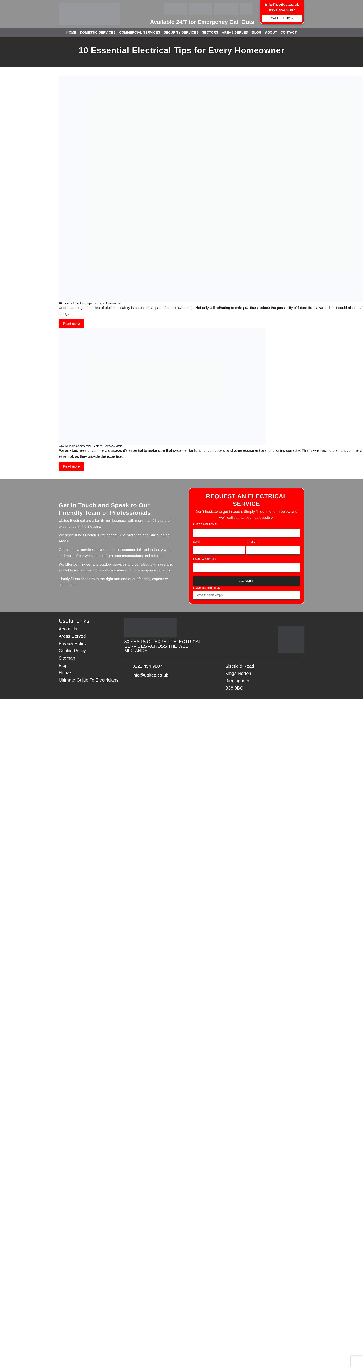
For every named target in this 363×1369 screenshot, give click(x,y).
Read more (71, 323)
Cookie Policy (72, 650)
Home (71, 32)
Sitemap (67, 658)
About (271, 32)
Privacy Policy (73, 643)
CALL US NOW (282, 18)
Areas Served (235, 32)
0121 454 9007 (282, 10)
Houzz (65, 672)
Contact (288, 32)
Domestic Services (98, 32)
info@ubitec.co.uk (282, 4)
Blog (256, 32)
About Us (68, 628)
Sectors (210, 32)
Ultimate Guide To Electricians (88, 680)
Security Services (181, 32)
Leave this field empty (206, 587)
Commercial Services (139, 32)
